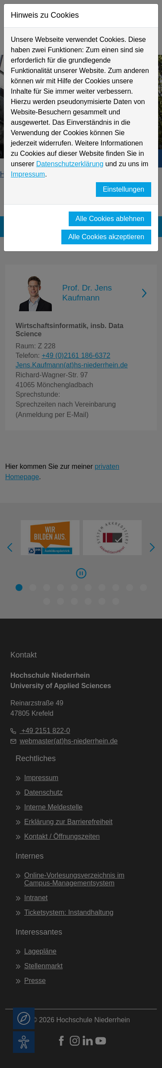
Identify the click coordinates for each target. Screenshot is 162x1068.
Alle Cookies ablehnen (110, 218)
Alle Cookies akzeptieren (106, 236)
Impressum (28, 174)
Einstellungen (123, 189)
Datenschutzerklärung (70, 163)
